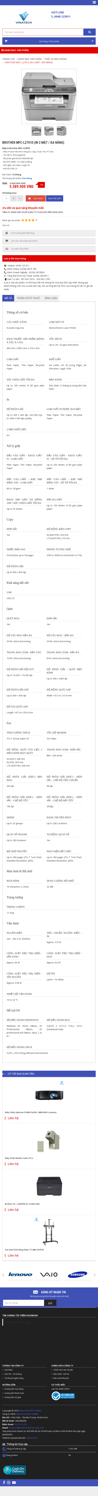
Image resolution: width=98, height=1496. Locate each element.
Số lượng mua (9, 192)
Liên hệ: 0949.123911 (61, 1389)
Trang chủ (8, 59)
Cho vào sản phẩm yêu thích (21, 240)
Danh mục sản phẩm (15, 50)
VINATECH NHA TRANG (30, 1410)
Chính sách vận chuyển (63, 1370)
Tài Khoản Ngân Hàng (13, 1378)
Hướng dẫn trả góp (12, 1397)
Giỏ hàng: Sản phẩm (49, 41)
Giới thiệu (8, 1370)
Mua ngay (35, 198)
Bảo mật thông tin (61, 1378)
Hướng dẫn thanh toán (14, 1393)
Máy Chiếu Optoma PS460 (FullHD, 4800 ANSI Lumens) (30, 1112)
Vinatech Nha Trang (18, 1322)
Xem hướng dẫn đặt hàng (19, 233)
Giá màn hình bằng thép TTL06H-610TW (24, 1249)
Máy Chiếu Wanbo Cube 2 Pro (19, 1158)
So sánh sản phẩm (17, 248)
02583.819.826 (21, 1424)
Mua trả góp (54, 198)
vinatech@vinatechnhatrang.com (26, 1427)
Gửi (50, 1303)
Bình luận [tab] (51, 298)
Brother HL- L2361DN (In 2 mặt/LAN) (22, 1203)
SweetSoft (32, 1437)
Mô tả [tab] (8, 298)
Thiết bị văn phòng (55, 59)
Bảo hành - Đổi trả (61, 1374)
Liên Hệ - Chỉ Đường (13, 1374)
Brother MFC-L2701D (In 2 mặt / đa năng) (29, 62)
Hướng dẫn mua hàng (13, 1389)
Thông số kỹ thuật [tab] (28, 298)
